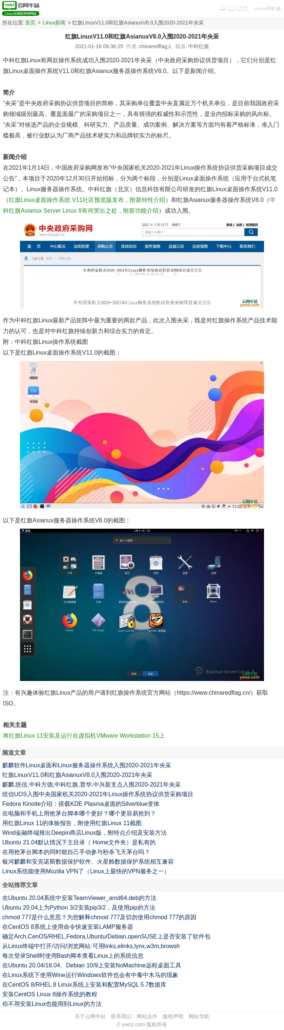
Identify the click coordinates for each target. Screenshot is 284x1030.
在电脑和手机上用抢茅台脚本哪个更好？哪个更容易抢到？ (79, 813)
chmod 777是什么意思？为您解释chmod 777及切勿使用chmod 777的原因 (99, 917)
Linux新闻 (54, 23)
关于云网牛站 (90, 1016)
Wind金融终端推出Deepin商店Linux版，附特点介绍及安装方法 (84, 833)
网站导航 (199, 1016)
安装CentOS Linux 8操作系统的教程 (49, 994)
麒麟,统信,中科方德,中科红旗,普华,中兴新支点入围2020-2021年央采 (91, 784)
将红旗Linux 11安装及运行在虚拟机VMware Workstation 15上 (84, 735)
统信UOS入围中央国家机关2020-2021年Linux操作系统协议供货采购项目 (97, 794)
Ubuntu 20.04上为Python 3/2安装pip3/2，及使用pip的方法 (78, 907)
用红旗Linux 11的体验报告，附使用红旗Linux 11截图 (72, 823)
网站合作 (147, 1016)
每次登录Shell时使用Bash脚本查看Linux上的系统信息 (72, 956)
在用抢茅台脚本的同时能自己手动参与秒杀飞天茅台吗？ (76, 852)
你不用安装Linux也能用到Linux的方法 (52, 1004)
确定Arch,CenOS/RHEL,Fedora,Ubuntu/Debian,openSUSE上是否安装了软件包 (106, 936)
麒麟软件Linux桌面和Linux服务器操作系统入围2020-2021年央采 (86, 765)
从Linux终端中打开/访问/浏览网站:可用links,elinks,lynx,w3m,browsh (91, 946)
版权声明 (173, 1016)
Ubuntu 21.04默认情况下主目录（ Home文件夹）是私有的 (79, 842)
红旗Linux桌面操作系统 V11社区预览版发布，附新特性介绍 (87, 200)
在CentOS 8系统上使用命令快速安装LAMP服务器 (67, 927)
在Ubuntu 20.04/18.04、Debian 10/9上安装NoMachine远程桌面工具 (91, 965)
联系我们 (121, 1016)
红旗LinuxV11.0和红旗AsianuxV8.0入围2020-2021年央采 (77, 775)
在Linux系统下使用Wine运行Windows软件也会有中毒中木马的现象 (90, 975)
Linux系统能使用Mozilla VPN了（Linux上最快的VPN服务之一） (86, 871)
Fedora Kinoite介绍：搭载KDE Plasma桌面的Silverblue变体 (80, 804)
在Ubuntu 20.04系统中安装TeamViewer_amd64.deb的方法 (79, 898)
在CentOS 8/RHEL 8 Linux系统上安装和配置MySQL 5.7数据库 (84, 984)
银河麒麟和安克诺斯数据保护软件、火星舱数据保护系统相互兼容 (88, 861)
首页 (30, 23)
